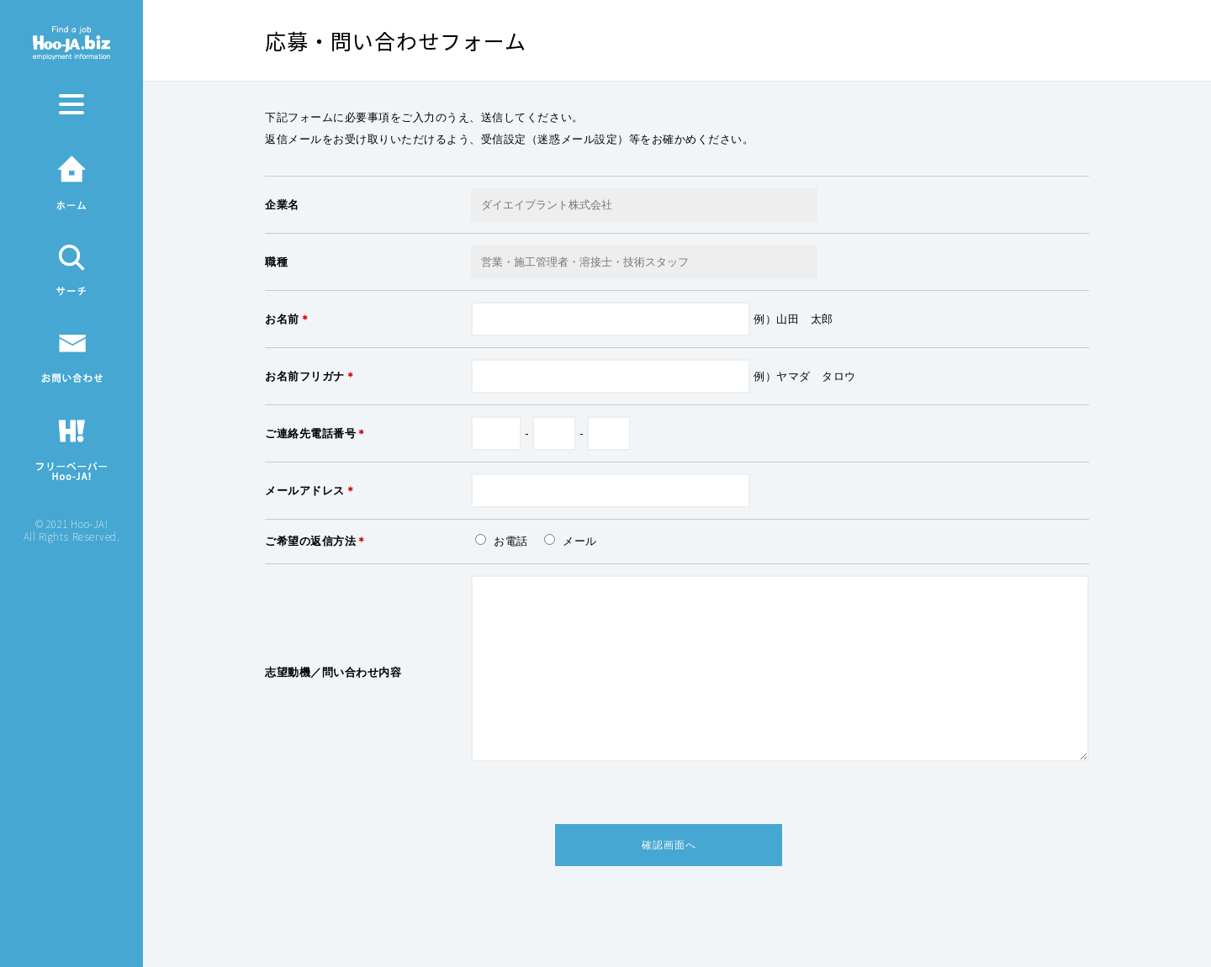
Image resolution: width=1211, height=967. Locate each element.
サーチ (71, 265)
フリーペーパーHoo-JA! (71, 443)
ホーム (71, 178)
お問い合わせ (72, 351)
